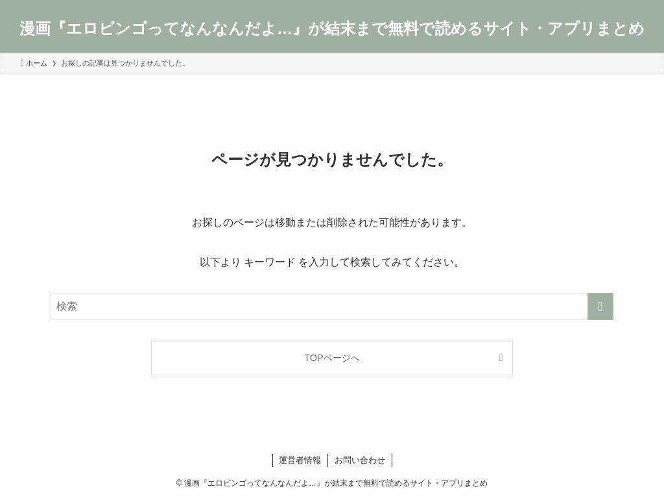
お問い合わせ (360, 460)
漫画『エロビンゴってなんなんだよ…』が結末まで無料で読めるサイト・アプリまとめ (332, 28)
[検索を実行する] (600, 306)
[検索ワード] (332, 306)
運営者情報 (300, 460)
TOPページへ (331, 358)
